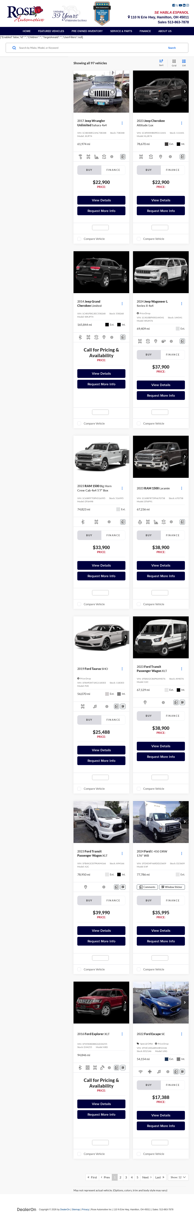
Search (172, 47)
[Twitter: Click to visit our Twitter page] (177, 5)
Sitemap (76, 1209)
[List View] (184, 63)
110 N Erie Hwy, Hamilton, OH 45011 (158, 17)
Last (159, 1177)
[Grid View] (173, 63)
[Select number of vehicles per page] (178, 1177)
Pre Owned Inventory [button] (87, 31)
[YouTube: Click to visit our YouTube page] (180, 5)
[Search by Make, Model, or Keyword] (91, 47)
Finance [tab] (113, 169)
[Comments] (122, 156)
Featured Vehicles (51, 31)
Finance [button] (145, 31)
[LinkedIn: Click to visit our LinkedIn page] (184, 5)
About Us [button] (164, 31)
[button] (125, 91)
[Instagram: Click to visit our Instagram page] (187, 5)
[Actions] (122, 123)
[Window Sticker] (122, 706)
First (92, 1177)
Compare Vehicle (94, 238)
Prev (105, 1177)
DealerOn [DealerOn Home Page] (65, 1209)
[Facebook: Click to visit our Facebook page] (173, 5)
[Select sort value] (162, 63)
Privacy (85, 1209)
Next (146, 1177)
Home (27, 31)
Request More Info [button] (101, 210)
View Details (101, 200)
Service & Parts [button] (121, 31)
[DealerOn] (26, 1209)
